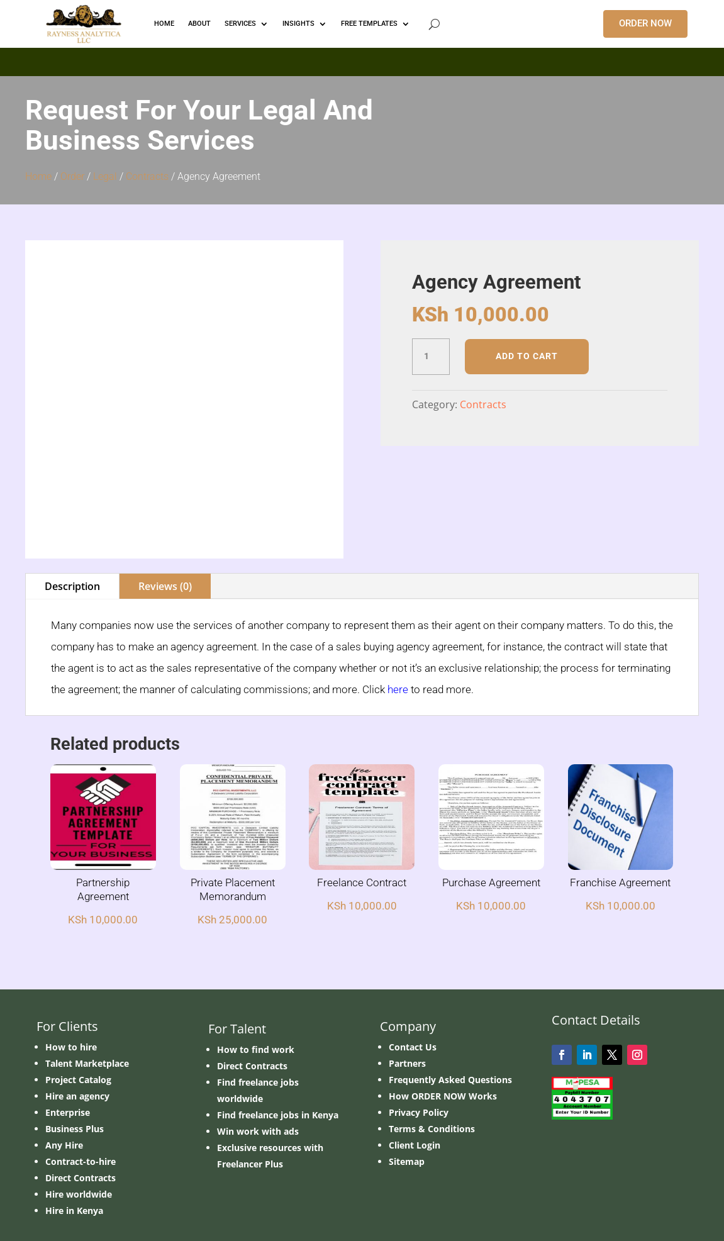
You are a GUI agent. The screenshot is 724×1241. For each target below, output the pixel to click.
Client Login (414, 1085)
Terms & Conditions (432, 1068)
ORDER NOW (645, 23)
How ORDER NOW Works (443, 1036)
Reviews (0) (165, 526)
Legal (105, 176)
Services (240, 23)
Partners (407, 1003)
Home (38, 176)
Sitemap (407, 1101)
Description (72, 526)
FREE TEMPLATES (369, 23)
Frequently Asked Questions (450, 1019)
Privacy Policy (418, 1052)
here (397, 629)
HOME (164, 23)
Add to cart (527, 356)
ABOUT (199, 23)
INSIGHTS (298, 23)
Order (72, 176)
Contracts (147, 176)
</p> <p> (362, 60)
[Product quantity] (431, 356)
